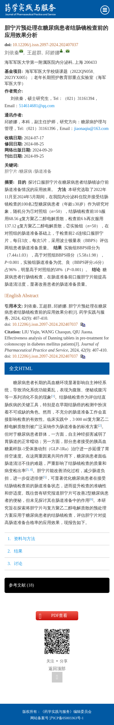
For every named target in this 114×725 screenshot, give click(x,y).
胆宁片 (11, 171)
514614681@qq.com (37, 106)
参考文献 (21, 585)
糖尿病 (25, 171)
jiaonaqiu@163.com (91, 128)
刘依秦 (12, 52)
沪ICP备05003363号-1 (66, 718)
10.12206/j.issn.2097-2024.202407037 (45, 45)
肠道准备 (43, 171)
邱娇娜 (52, 52)
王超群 (34, 52)
